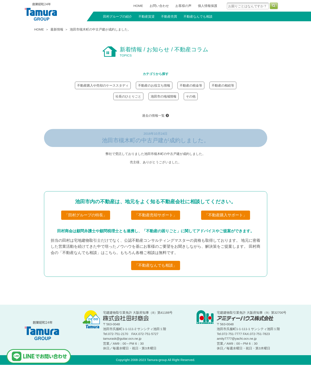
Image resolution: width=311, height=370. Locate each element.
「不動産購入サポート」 (225, 215)
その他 (191, 96)
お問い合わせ (159, 6)
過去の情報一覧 (155, 115)
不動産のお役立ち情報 (154, 85)
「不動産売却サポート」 (155, 215)
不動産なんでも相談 (198, 16)
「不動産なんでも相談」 (155, 265)
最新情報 (56, 29)
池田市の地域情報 (163, 96)
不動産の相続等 (223, 85)
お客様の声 (183, 6)
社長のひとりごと (128, 96)
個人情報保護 (207, 6)
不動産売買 (169, 16)
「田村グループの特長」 (85, 215)
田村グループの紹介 (117, 16)
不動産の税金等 (191, 85)
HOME (138, 6)
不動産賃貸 (146, 16)
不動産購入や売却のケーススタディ (103, 85)
